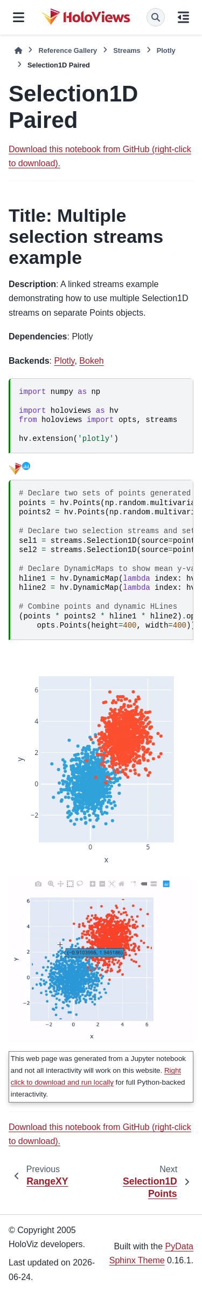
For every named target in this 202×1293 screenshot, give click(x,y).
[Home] (18, 50)
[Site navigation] (19, 17)
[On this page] (183, 17)
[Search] (156, 17)
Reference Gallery (67, 50)
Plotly (166, 50)
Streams (127, 50)
